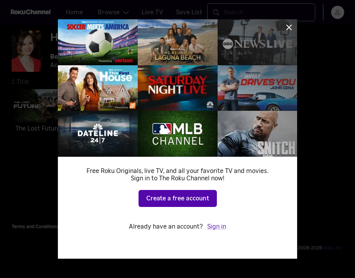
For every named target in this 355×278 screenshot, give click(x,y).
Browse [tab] (113, 12)
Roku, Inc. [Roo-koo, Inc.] (333, 248)
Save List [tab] (189, 12)
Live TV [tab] (152, 12)
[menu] (337, 12)
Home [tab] (74, 12)
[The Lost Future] (42, 112)
